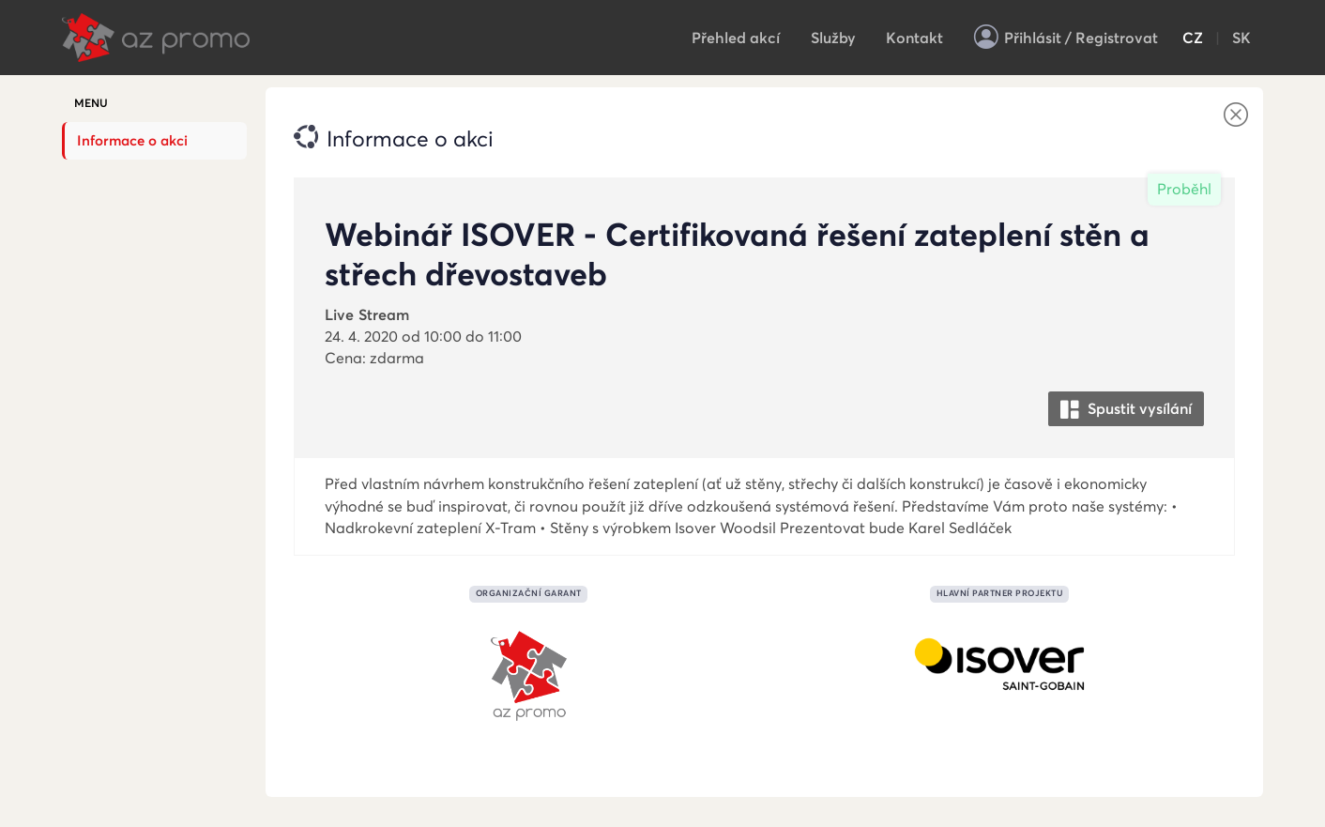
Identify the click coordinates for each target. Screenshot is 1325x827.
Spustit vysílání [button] (1126, 410)
